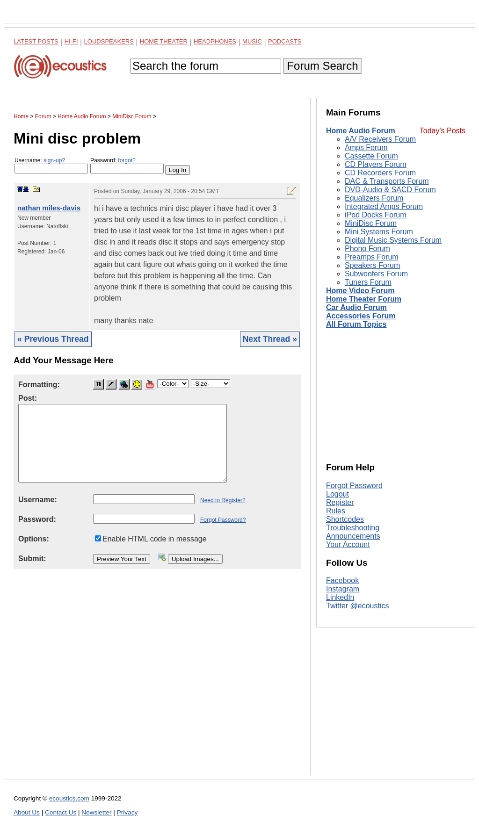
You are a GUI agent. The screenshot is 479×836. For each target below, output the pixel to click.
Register (340, 502)
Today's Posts (442, 131)
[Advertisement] (157, 679)
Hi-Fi (71, 41)
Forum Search (322, 65)
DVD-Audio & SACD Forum (390, 190)
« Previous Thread (53, 339)
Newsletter (96, 812)
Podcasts (285, 41)
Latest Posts (36, 41)
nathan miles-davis (48, 208)
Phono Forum (367, 248)
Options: (33, 539)
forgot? (126, 160)
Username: (51, 165)
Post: (27, 398)
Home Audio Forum (360, 131)
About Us (27, 812)
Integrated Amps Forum (384, 206)
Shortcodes (345, 519)
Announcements (353, 536)
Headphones (215, 41)
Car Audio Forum (356, 307)
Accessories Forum (361, 316)
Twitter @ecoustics (357, 606)
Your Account (348, 544)
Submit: (32, 558)
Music (252, 41)
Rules (335, 511)
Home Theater (164, 41)
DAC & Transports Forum (387, 181)
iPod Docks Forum (375, 215)
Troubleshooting (352, 528)
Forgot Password (354, 486)
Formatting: (39, 385)
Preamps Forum (372, 257)
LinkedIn (340, 597)
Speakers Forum (372, 265)
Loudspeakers (109, 41)
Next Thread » (270, 339)
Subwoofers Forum (376, 274)
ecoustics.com (69, 798)
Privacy (127, 812)
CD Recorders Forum (380, 173)
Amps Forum (366, 147)
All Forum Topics (356, 324)
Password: (127, 165)
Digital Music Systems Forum (393, 240)
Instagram (342, 589)
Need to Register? (223, 500)
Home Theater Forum (363, 299)
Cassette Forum (371, 156)
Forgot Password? (223, 520)
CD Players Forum (375, 164)
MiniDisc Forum (371, 223)
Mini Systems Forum (379, 232)
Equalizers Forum (374, 198)
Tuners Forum (368, 282)
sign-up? (54, 160)
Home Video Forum (360, 291)
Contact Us (60, 812)
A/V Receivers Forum (380, 139)
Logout (337, 494)
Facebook (342, 580)
